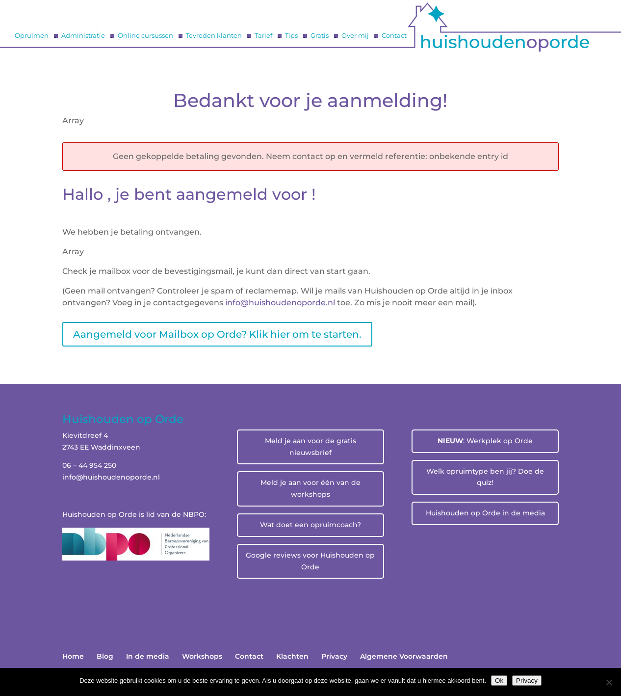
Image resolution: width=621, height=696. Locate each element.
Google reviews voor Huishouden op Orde (310, 561)
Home (73, 656)
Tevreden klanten (214, 35)
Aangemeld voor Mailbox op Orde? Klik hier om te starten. (217, 334)
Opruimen (32, 35)
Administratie (83, 35)
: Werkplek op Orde (485, 440)
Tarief (263, 35)
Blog (105, 656)
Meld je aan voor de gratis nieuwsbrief (310, 446)
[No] (609, 682)
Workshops (202, 656)
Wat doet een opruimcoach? (310, 524)
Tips (291, 35)
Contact (394, 35)
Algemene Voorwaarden (404, 656)
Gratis (319, 35)
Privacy (334, 656)
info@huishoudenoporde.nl (111, 477)
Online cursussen (145, 35)
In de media (147, 656)
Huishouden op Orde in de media (485, 513)
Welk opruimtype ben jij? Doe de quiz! (485, 477)
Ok (499, 680)
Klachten (292, 656)
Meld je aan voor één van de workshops (310, 488)
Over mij (355, 35)
